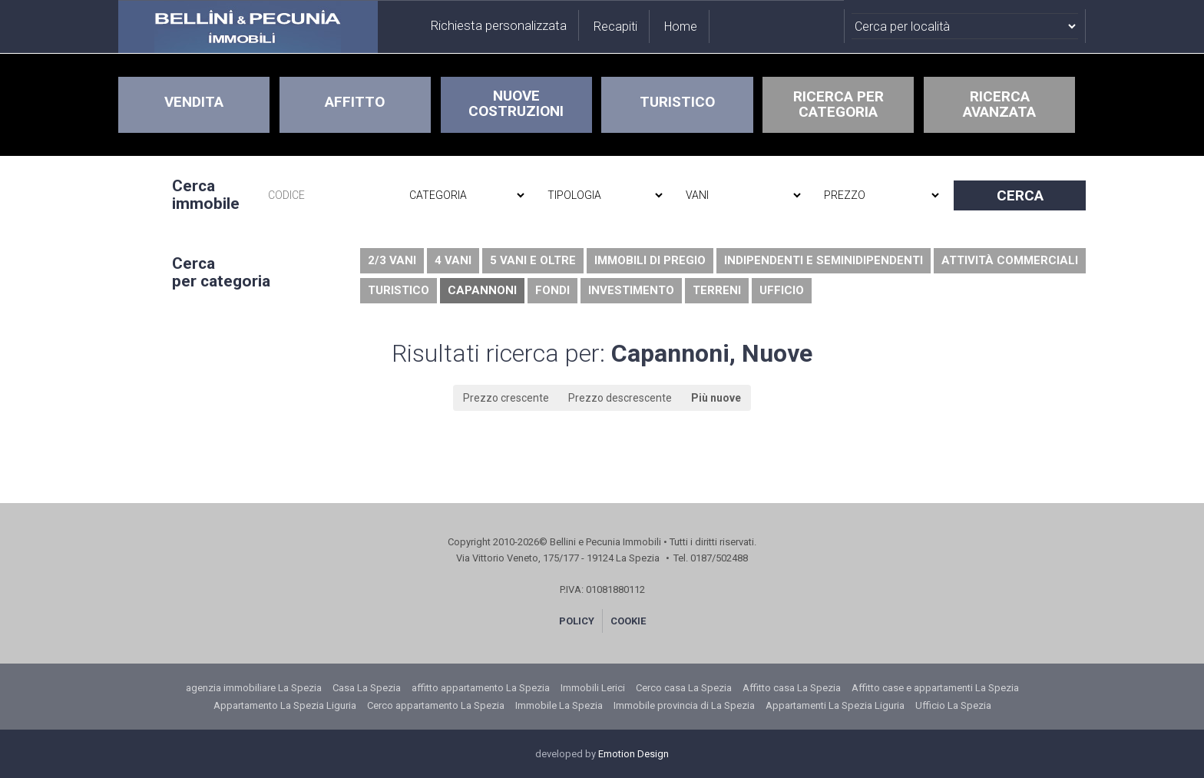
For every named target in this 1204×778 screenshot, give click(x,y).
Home (680, 26)
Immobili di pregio (650, 260)
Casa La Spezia (366, 688)
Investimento (631, 290)
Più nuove (716, 398)
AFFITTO (355, 102)
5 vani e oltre (533, 260)
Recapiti (615, 26)
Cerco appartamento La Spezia (435, 705)
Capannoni (482, 290)
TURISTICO (677, 102)
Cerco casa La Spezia (684, 688)
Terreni (717, 290)
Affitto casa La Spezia (792, 688)
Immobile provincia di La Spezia (684, 705)
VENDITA (193, 102)
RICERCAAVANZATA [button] (999, 104)
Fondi (552, 290)
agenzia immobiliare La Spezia (254, 688)
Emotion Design (633, 754)
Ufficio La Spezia (953, 705)
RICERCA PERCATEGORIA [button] (838, 104)
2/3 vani (392, 260)
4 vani (453, 260)
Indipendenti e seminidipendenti (823, 260)
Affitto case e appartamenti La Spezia (935, 688)
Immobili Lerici (593, 688)
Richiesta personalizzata (499, 25)
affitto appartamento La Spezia (481, 688)
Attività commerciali (1009, 260)
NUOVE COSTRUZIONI (516, 103)
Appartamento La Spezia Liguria (284, 705)
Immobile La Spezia (559, 705)
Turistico (398, 290)
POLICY (576, 621)
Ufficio (781, 290)
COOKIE (628, 621)
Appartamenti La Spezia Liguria (835, 705)
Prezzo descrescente (620, 398)
